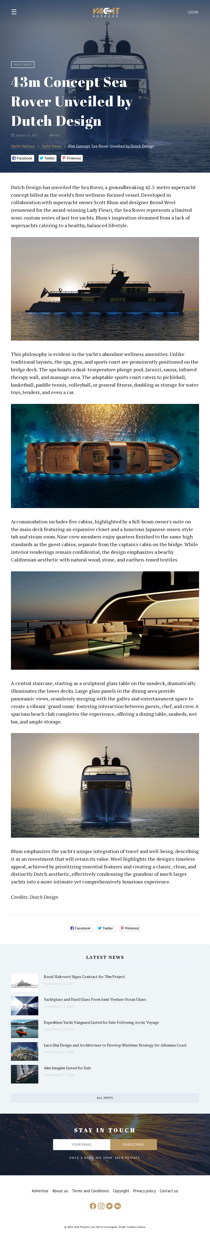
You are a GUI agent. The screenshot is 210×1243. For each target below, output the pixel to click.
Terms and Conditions (90, 1190)
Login (193, 12)
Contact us (169, 1190)
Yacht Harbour (106, 13)
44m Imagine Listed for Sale (67, 1067)
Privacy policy (144, 1190)
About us (60, 1190)
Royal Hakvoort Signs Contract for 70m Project (84, 976)
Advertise (40, 1190)
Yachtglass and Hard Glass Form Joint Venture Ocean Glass (95, 999)
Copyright (121, 1190)
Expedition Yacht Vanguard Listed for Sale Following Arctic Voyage (101, 1022)
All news (105, 1098)
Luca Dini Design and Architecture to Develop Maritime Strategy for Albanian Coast (115, 1045)
